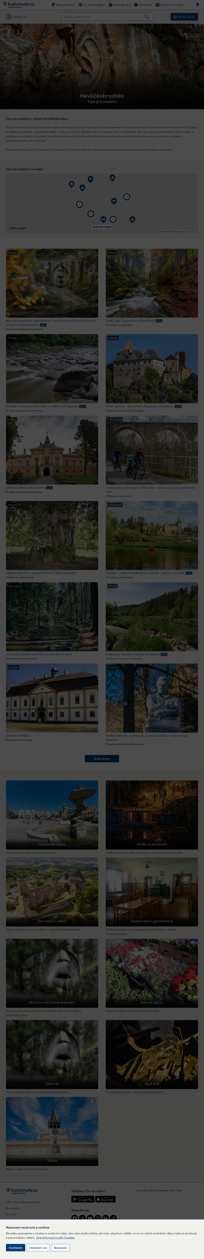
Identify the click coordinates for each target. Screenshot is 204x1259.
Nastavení (60, 1247)
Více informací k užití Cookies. (55, 1237)
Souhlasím (15, 1247)
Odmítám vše (38, 1247)
